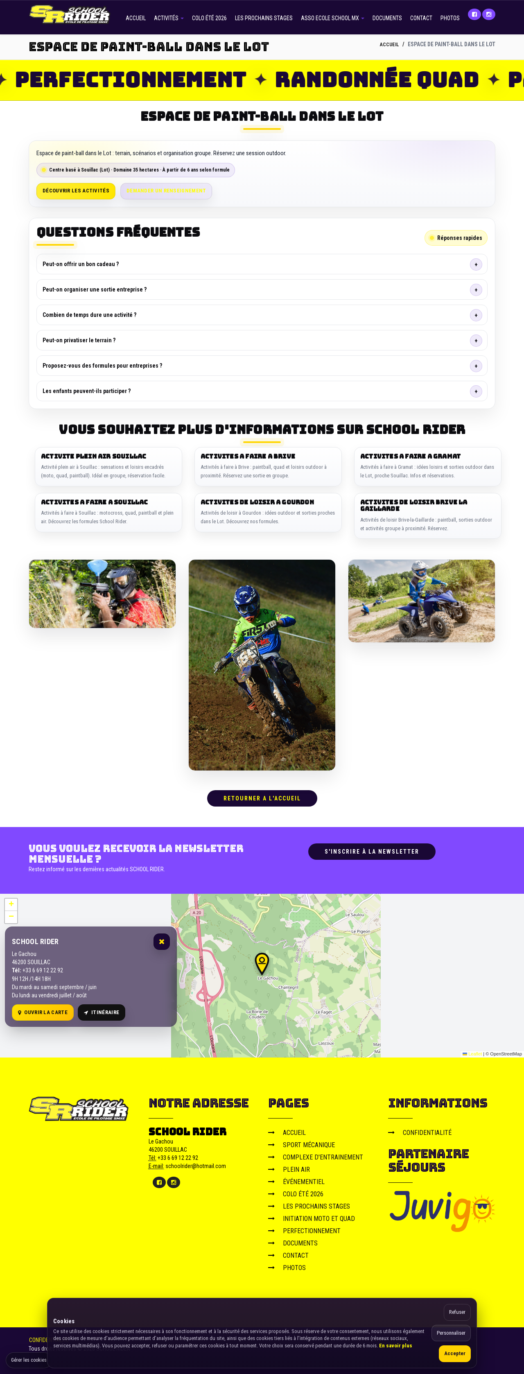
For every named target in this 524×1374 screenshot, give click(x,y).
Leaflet (472, 1051)
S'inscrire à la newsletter (372, 848)
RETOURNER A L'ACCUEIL (262, 795)
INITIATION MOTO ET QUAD (311, 1216)
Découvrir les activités (76, 191)
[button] (262, 961)
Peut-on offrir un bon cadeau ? (81, 264)
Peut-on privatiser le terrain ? (79, 340)
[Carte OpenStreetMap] (262, 973)
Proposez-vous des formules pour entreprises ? (102, 365)
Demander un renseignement (166, 191)
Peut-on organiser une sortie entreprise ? (95, 289)
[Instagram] (488, 14)
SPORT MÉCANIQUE (301, 1142)
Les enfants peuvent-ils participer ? (87, 391)
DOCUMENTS (387, 18)
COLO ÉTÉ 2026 (209, 18)
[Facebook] (474, 14)
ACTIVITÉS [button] (169, 18)
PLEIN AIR (289, 1167)
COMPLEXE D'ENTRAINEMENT (315, 1154)
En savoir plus (395, 1345)
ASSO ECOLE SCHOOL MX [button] (332, 18)
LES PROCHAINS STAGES (264, 18)
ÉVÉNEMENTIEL (296, 1179)
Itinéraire (101, 1010)
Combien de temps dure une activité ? (89, 315)
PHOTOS (450, 18)
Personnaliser (451, 1333)
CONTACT (421, 18)
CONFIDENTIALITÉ (420, 1130)
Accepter (454, 1353)
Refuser (457, 1312)
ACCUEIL (136, 18)
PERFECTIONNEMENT (304, 1228)
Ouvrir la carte (43, 1010)
